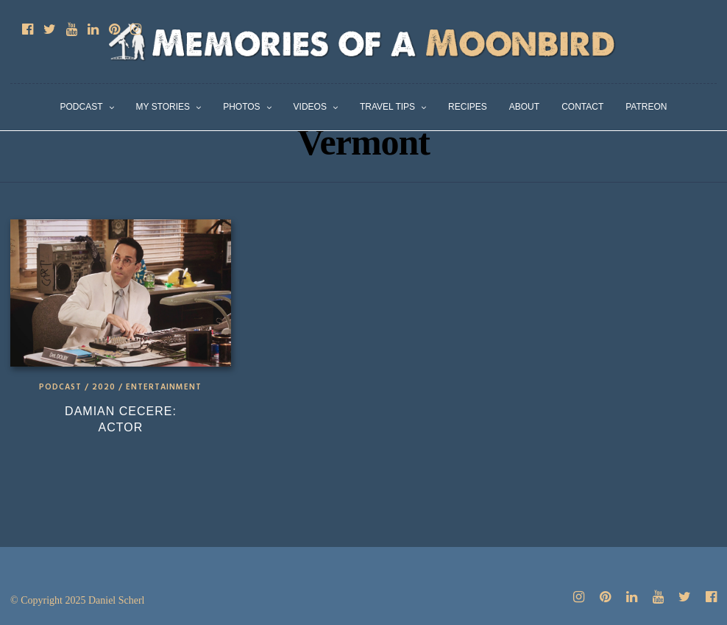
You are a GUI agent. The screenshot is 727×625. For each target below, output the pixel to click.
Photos (241, 107)
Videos (310, 107)
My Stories (163, 107)
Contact (582, 107)
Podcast (81, 107)
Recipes (467, 107)
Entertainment (164, 387)
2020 (104, 387)
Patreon (646, 107)
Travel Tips (387, 107)
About (524, 107)
